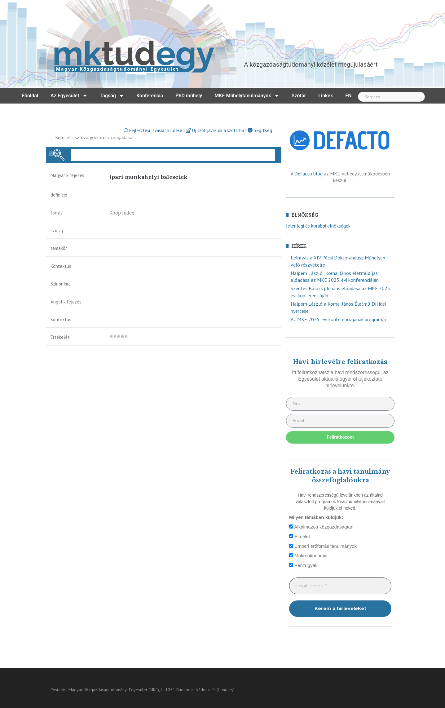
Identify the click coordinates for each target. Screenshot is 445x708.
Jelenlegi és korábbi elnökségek (318, 226)
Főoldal (30, 96)
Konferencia (149, 96)
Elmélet (299, 536)
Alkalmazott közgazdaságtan (321, 526)
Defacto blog (308, 173)
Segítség (260, 130)
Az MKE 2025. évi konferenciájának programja (338, 319)
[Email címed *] (340, 586)
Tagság (112, 95)
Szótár (299, 96)
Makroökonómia (308, 555)
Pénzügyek (303, 565)
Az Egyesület (69, 95)
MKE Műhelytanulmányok (246, 95)
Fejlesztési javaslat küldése (153, 130)
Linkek (325, 96)
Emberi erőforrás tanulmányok (323, 546)
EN (348, 96)
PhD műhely (188, 96)
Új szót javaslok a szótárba (215, 130)
